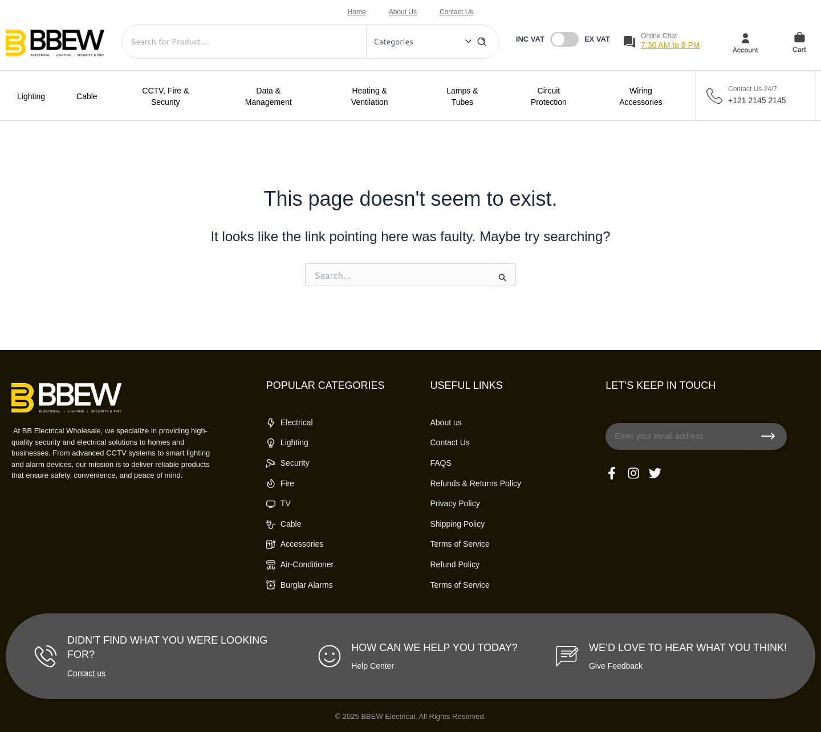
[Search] (482, 41)
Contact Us (456, 12)
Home (357, 12)
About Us (403, 12)
